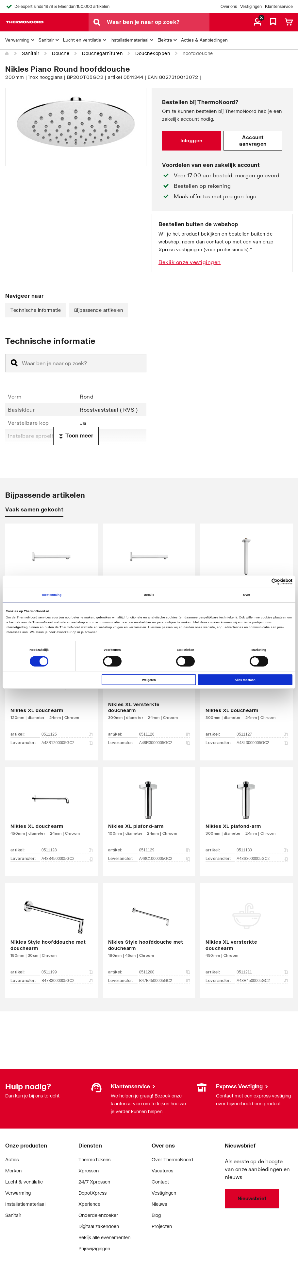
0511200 (164, 972)
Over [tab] (246, 594)
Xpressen (88, 1170)
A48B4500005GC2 (66, 858)
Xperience (89, 1204)
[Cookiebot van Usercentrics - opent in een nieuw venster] (263, 582)
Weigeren (149, 680)
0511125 (66, 734)
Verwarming (18, 1193)
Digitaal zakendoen (98, 1226)
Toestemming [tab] (51, 594)
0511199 (66, 972)
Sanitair (30, 53)
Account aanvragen (253, 140)
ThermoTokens (94, 1159)
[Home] (7, 54)
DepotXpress (92, 1193)
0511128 (66, 850)
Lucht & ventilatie (24, 1181)
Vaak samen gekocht (34, 509)
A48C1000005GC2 (164, 858)
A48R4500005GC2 (262, 980)
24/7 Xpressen (94, 1181)
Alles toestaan (245, 680)
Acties (12, 1159)
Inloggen (191, 140)
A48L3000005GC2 (262, 742)
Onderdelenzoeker (98, 1215)
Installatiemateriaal (25, 1204)
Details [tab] (149, 594)
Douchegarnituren (102, 53)
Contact (160, 1181)
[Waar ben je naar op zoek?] (158, 22)
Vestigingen (251, 6)
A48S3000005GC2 (262, 858)
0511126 (164, 734)
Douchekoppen (152, 53)
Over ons (229, 6)
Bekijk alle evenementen (104, 1237)
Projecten (162, 1226)
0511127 (262, 734)
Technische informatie (35, 310)
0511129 (164, 850)
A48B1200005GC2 (66, 742)
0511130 (262, 850)
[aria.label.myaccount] (257, 22)
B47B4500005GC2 (164, 980)
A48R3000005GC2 (164, 742)
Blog (156, 1215)
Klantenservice (279, 6)
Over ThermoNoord (172, 1159)
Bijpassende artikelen (98, 310)
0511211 (262, 972)
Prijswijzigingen (94, 1248)
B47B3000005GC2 (66, 980)
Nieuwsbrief (252, 1198)
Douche (60, 53)
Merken (13, 1170)
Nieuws (159, 1204)
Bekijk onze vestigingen (189, 262)
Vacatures (162, 1170)
